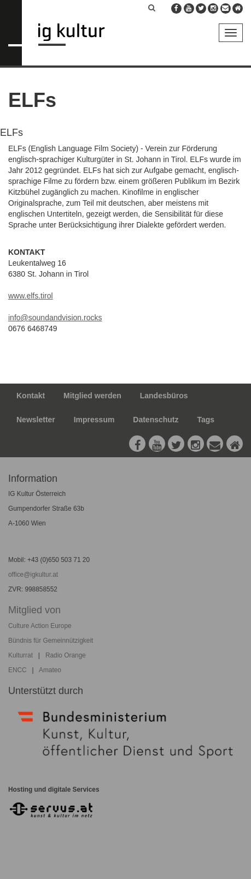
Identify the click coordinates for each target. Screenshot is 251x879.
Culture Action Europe (40, 626)
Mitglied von (34, 610)
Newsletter (35, 419)
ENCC (17, 670)
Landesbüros (164, 395)
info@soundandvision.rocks (55, 317)
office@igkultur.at (33, 574)
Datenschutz (155, 419)
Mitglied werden (92, 395)
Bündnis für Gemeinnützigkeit (50, 640)
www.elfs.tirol (30, 295)
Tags (205, 419)
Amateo (50, 670)
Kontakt (30, 395)
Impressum (94, 419)
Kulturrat (20, 655)
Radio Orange (65, 655)
